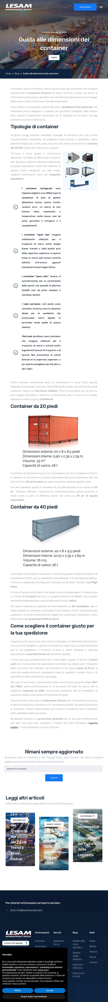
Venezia (93, 951)
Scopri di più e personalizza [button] (34, 996)
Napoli (93, 957)
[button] (101, 7)
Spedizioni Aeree (58, 942)
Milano (93, 946)
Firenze (93, 962)
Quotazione (85, 7)
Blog (17, 73)
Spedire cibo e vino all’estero (79, 944)
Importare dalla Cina (78, 966)
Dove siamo (40, 946)
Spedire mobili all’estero (77, 956)
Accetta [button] (49, 990)
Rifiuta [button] (18, 990)
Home (8, 73)
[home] (19, 7)
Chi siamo (40, 941)
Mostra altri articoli (79, 975)
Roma (92, 941)
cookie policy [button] (43, 970)
